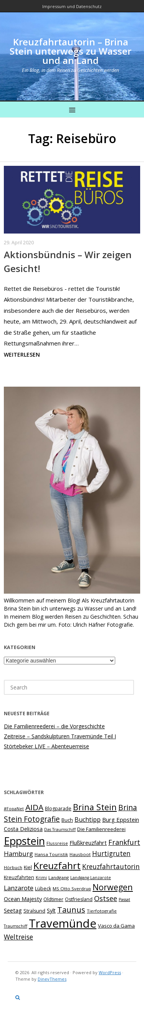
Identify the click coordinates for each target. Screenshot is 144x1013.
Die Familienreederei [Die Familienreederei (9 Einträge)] (101, 829)
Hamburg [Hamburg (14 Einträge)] (18, 853)
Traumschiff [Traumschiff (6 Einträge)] (15, 926)
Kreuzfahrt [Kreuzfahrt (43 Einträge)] (57, 865)
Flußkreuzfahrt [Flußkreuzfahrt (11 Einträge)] (88, 842)
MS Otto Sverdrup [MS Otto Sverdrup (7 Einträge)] (72, 888)
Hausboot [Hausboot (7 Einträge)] (80, 854)
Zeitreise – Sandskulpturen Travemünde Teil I (60, 736)
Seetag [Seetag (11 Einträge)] (13, 910)
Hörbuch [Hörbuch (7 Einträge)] (13, 867)
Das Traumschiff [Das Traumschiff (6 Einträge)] (60, 829)
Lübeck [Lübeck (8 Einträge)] (43, 888)
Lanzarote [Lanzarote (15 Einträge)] (18, 887)
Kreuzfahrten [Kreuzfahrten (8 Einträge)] (19, 877)
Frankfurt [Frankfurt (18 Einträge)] (124, 842)
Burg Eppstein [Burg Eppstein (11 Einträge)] (120, 819)
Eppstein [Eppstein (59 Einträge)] (24, 841)
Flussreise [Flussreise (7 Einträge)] (57, 843)
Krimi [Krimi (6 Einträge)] (41, 877)
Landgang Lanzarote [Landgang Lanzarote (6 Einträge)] (90, 877)
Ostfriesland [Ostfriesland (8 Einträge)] (79, 899)
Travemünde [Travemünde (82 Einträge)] (62, 923)
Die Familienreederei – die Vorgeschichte (54, 726)
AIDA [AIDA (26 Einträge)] (34, 807)
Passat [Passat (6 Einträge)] (124, 899)
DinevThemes (52, 979)
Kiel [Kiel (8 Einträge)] (28, 867)
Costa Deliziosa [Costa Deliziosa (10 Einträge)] (23, 829)
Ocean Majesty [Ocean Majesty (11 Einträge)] (23, 899)
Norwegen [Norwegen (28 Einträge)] (113, 887)
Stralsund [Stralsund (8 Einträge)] (34, 911)
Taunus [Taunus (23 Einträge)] (71, 910)
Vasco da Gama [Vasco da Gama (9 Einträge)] (116, 925)
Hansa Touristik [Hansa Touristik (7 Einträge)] (51, 854)
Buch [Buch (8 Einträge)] (67, 820)
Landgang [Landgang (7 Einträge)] (58, 877)
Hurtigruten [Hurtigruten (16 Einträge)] (111, 853)
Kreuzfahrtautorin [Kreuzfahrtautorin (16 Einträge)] (111, 866)
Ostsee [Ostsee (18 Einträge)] (105, 898)
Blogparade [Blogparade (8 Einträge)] (58, 808)
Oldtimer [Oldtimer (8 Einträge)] (53, 899)
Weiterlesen (22, 354)
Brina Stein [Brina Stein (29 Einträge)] (95, 807)
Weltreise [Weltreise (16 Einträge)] (18, 937)
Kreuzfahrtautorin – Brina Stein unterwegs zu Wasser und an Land (70, 51)
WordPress (110, 972)
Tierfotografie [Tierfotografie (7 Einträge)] (102, 911)
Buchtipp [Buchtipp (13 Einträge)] (87, 819)
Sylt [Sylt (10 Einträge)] (51, 910)
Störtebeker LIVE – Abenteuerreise (46, 746)
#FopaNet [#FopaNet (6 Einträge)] (14, 808)
